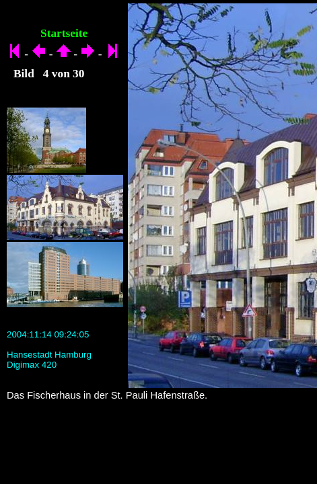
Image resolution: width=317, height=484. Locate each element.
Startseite (63, 33)
